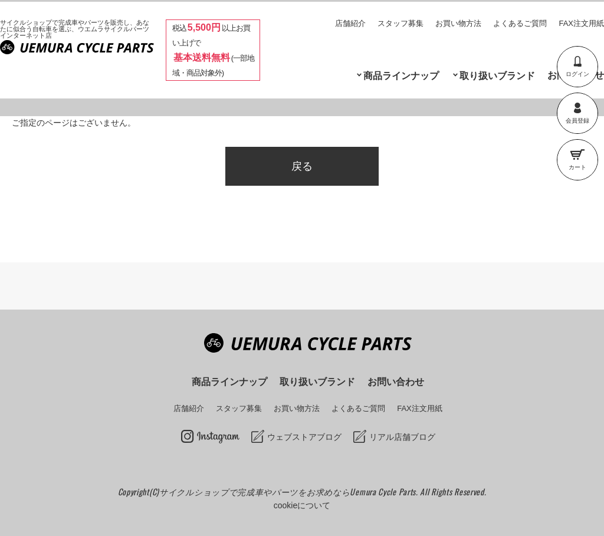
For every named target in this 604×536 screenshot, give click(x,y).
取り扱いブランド (497, 76)
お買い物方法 (458, 23)
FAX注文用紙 (581, 23)
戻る (302, 166)
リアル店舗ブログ (402, 437)
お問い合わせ (395, 382)
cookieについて (302, 505)
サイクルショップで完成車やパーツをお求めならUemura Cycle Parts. (289, 491)
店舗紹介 (350, 23)
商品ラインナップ (401, 76)
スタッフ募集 (401, 23)
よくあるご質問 (520, 23)
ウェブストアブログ (304, 437)
